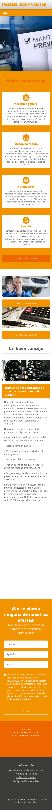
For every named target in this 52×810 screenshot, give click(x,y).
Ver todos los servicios (26, 258)
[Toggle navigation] (5, 12)
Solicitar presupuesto (26, 334)
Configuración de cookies (26, 781)
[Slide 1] (25, 66)
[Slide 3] (29, 66)
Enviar (26, 711)
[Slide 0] (22, 66)
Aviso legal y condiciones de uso (26, 769)
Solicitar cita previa (26, 303)
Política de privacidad (26, 773)
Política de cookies (26, 777)
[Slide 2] (27, 66)
